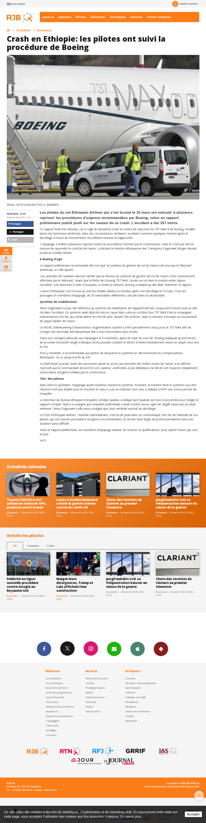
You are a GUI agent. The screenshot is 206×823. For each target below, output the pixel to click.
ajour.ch (48, 17)
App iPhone (137, 649)
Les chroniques (54, 683)
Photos (81, 17)
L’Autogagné (52, 720)
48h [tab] (15, 545)
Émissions (97, 17)
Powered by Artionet (155, 786)
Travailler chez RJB (135, 697)
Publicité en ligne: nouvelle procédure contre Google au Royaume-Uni (22, 585)
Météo (89, 692)
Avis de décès (93, 711)
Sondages (51, 730)
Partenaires (131, 702)
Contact (129, 716)
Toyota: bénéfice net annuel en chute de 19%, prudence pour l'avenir (27, 503)
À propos (130, 678)
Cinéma (90, 683)
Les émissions (53, 678)
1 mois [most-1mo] (50, 545)
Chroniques (117, 17)
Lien (12, 239)
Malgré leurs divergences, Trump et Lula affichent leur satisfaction (74, 585)
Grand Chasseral (55, 697)
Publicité (130, 692)
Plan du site (50, 790)
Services (136, 17)
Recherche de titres (57, 687)
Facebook (44, 649)
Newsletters (114, 649)
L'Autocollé (52, 725)
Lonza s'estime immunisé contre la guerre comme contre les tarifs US (77, 503)
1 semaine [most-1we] (33, 545)
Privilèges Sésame (95, 687)
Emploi (89, 706)
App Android (161, 649)
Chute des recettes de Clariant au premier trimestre (124, 503)
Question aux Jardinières (59, 716)
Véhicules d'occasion (97, 678)
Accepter (193, 814)
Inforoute (91, 702)
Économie (44, 30)
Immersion (52, 702)
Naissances (52, 711)
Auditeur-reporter (185, 4)
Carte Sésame (133, 687)
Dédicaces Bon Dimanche (60, 706)
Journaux (64, 17)
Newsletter (131, 720)
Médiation (131, 706)
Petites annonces (95, 697)
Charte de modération (137, 711)
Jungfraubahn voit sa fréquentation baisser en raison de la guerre (176, 503)
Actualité (23, 30)
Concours (51, 735)
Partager (14, 223)
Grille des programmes (59, 692)
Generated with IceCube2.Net (183, 786)
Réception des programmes (140, 683)
